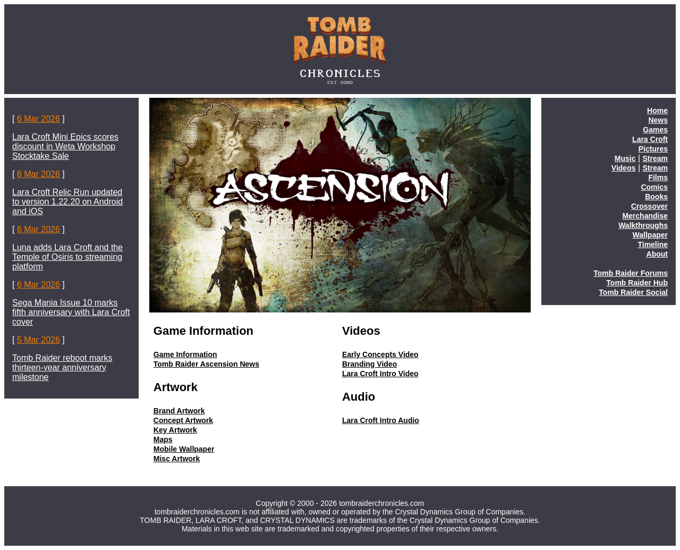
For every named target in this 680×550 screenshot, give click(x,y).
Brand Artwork (179, 411)
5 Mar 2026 (38, 339)
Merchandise (645, 215)
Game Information (185, 354)
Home (657, 110)
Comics (654, 187)
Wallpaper (650, 235)
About (657, 254)
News (658, 120)
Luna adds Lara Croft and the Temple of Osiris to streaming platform (67, 257)
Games (655, 129)
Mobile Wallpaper (184, 449)
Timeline (653, 244)
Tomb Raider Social (633, 292)
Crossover (649, 206)
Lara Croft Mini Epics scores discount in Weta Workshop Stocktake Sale (65, 146)
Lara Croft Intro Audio (380, 420)
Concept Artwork (183, 420)
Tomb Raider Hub (637, 282)
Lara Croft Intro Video (380, 373)
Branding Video (369, 364)
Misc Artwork (177, 458)
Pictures (653, 149)
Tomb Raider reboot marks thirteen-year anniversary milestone (62, 367)
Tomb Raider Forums (630, 273)
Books (656, 196)
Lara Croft (650, 139)
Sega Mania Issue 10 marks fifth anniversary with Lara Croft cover (71, 312)
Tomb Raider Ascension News (206, 364)
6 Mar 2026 (38, 118)
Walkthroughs (643, 225)
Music (625, 158)
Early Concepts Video (380, 354)
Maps (163, 439)
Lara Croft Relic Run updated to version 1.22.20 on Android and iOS (67, 202)
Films (658, 177)
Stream (655, 158)
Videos (623, 168)
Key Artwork (175, 430)
